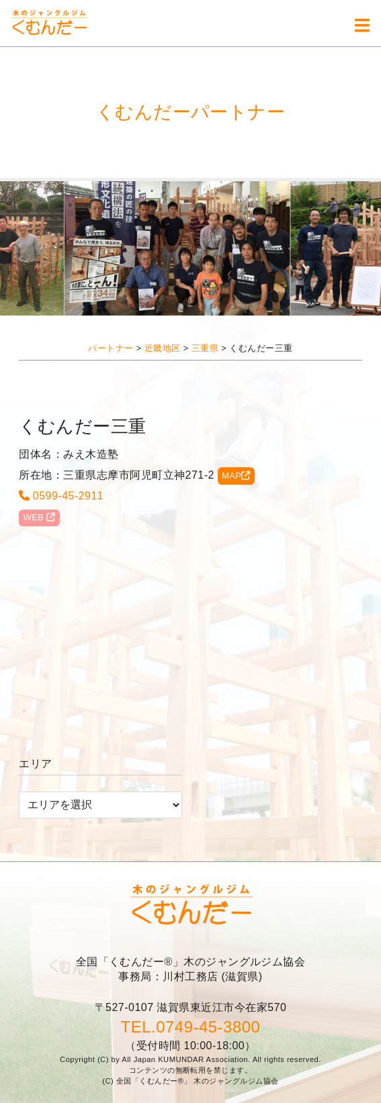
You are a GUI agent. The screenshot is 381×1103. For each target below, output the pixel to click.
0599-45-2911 (61, 495)
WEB (40, 517)
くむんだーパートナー (191, 111)
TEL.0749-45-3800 (191, 1027)
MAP (236, 476)
